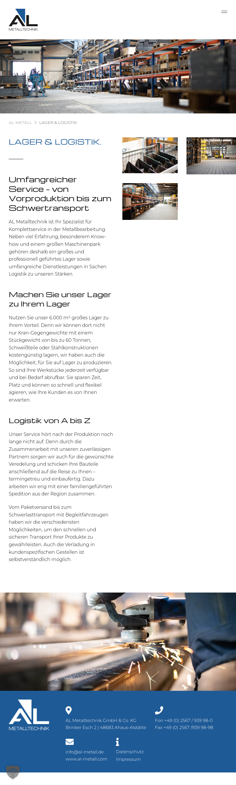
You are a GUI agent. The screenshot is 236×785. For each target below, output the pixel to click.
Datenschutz (130, 751)
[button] (13, 772)
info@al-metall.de (85, 752)
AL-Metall (20, 122)
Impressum (128, 759)
